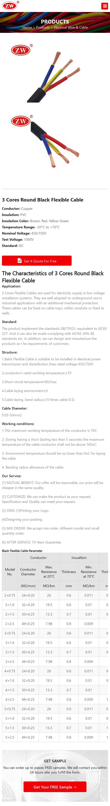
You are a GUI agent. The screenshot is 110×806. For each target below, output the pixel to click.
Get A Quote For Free (37, 260)
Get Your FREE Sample (55, 786)
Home (27, 27)
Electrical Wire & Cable (71, 27)
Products (43, 27)
